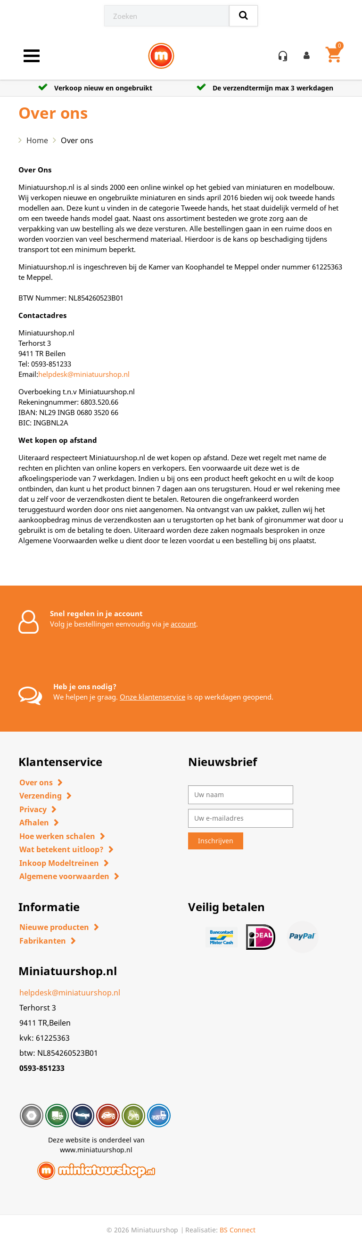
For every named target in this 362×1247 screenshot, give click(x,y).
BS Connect (237, 1229)
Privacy (33, 809)
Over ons (36, 782)
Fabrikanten (42, 941)
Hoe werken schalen (57, 836)
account (183, 623)
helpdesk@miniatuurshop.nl (84, 374)
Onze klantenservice (152, 696)
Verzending (40, 796)
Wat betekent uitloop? (61, 849)
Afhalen (34, 822)
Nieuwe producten (54, 927)
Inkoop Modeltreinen (59, 863)
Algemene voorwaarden (64, 876)
